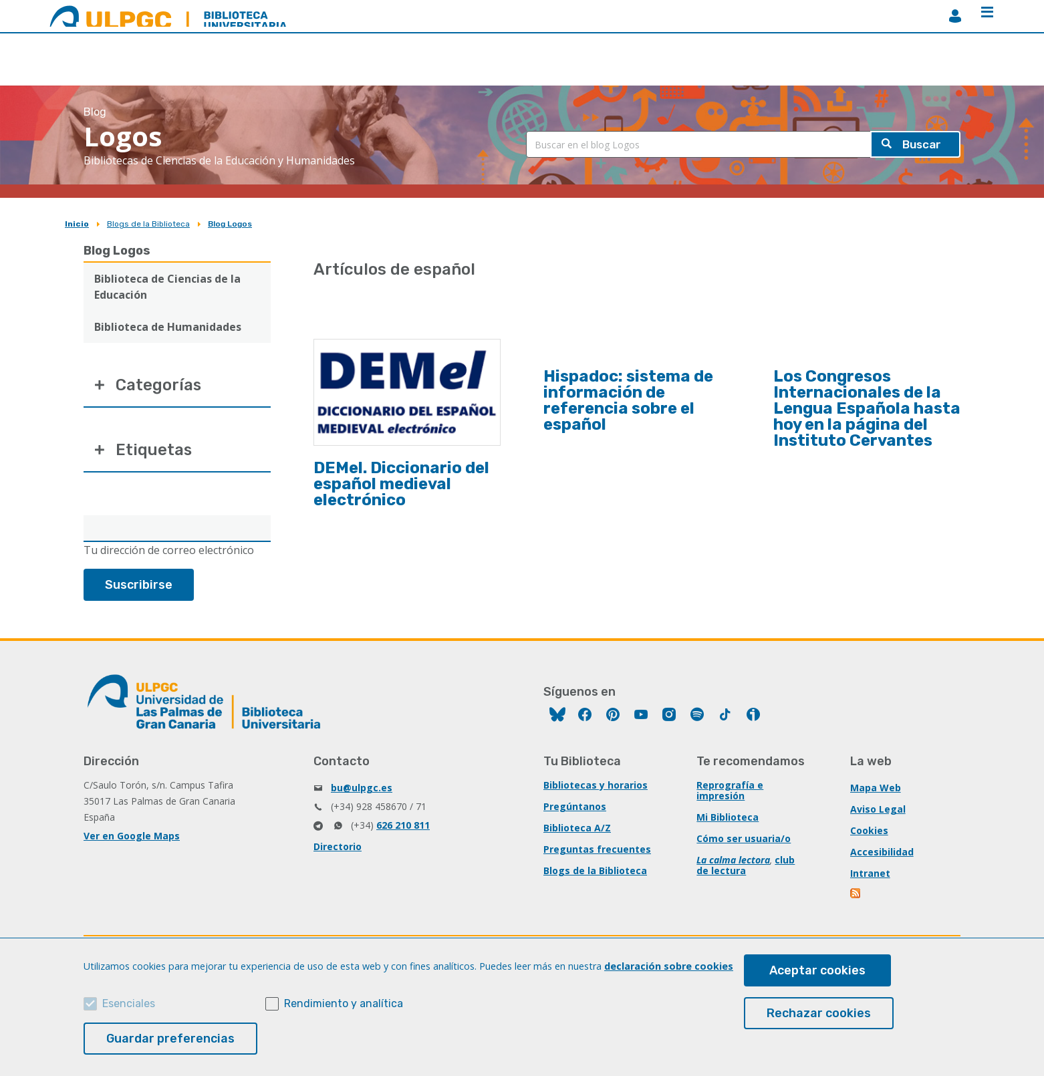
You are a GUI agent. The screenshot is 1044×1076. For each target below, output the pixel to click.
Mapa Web (875, 789)
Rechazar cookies (819, 1013)
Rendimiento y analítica (343, 1003)
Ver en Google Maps (132, 837)
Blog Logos (230, 224)
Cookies (869, 831)
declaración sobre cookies (668, 966)
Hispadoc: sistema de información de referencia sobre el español (628, 400)
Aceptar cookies (817, 970)
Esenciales (128, 1003)
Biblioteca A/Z (577, 829)
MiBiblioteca (955, 16)
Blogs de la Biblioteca (148, 224)
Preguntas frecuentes (597, 850)
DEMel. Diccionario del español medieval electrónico (401, 484)
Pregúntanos (574, 807)
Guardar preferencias (170, 1038)
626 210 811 (403, 826)
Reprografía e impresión (729, 791)
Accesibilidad (882, 853)
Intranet (870, 874)
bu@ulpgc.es (361, 789)
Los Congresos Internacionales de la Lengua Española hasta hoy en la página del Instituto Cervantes (866, 408)
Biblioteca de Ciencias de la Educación (167, 286)
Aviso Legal (878, 810)
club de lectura (745, 866)
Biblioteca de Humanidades (167, 326)
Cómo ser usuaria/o (743, 839)
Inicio (77, 224)
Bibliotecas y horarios (595, 786)
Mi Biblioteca (727, 818)
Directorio (337, 847)
